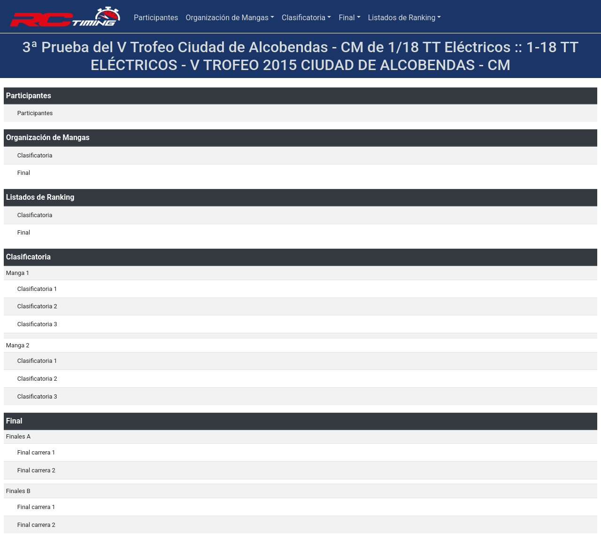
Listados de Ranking (402, 17)
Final (346, 17)
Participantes (156, 17)
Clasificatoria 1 (37, 288)
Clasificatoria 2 (37, 306)
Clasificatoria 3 (37, 324)
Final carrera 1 (36, 452)
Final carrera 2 (36, 470)
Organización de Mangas (226, 17)
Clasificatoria (303, 17)
